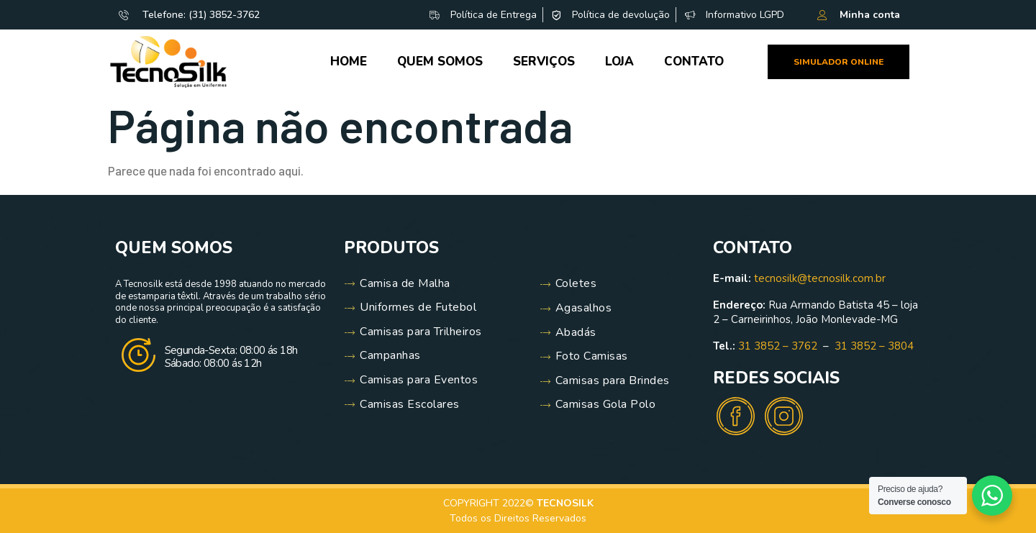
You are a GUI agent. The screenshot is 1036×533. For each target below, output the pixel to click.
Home (348, 61)
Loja (619, 61)
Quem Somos (440, 61)
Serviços (544, 61)
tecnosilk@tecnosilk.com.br (820, 278)
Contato (694, 61)
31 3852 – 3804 (874, 346)
